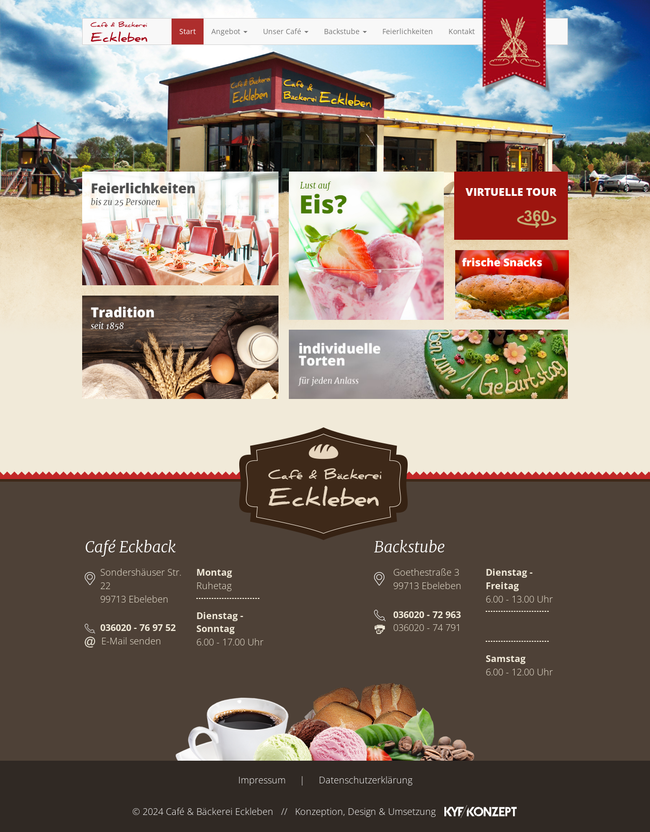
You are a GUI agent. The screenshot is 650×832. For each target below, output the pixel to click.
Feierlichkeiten (407, 31)
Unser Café (285, 31)
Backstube (345, 31)
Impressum (262, 780)
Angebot (229, 31)
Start (187, 31)
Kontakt (461, 31)
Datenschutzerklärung (365, 780)
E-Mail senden (131, 641)
